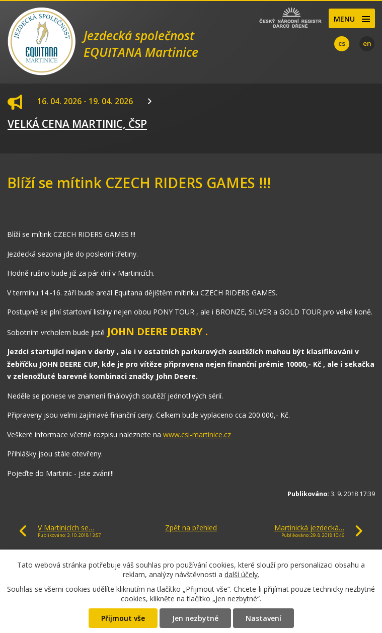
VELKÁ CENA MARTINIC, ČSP (77, 124)
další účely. (241, 574)
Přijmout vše (123, 618)
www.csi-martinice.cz (197, 434)
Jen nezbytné (195, 618)
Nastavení (263, 618)
